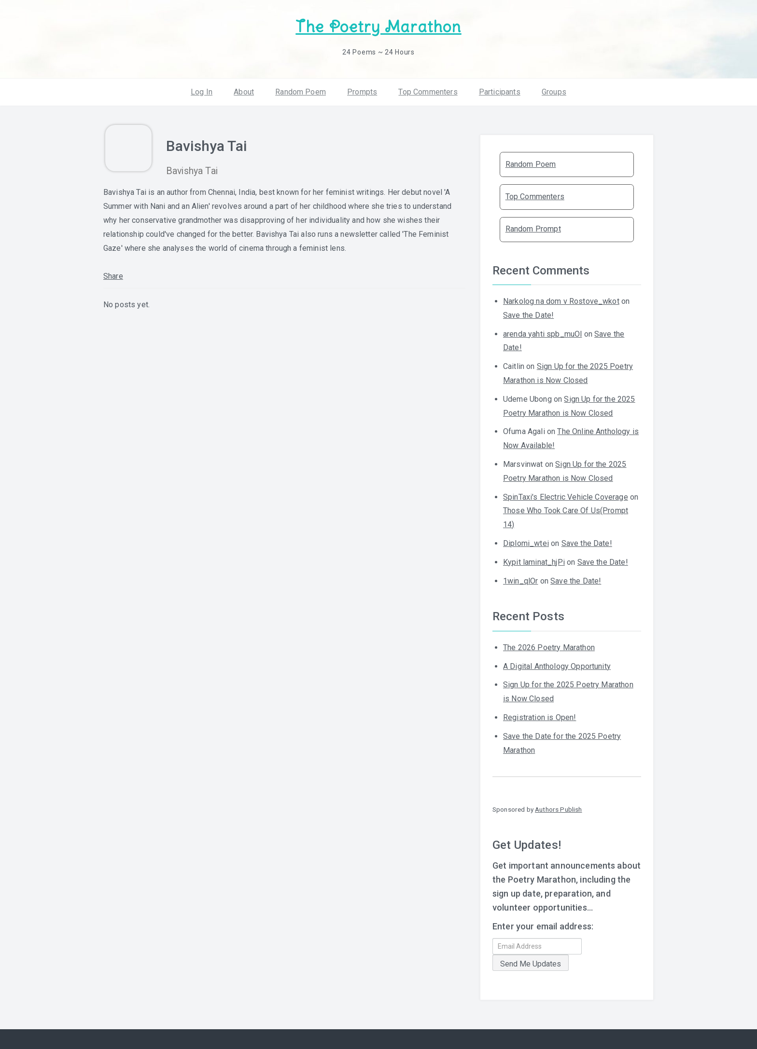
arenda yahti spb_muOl (542, 333)
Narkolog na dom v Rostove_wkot (561, 301)
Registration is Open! (539, 717)
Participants (499, 91)
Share (113, 276)
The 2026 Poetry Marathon (549, 647)
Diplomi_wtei (526, 543)
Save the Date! (528, 315)
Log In (201, 91)
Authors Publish (558, 809)
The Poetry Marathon (378, 27)
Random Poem (300, 91)
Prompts (362, 91)
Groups (554, 91)
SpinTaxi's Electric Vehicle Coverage (565, 496)
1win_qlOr (520, 580)
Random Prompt (533, 228)
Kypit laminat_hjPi (534, 562)
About (244, 91)
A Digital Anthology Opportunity (557, 665)
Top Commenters (427, 91)
